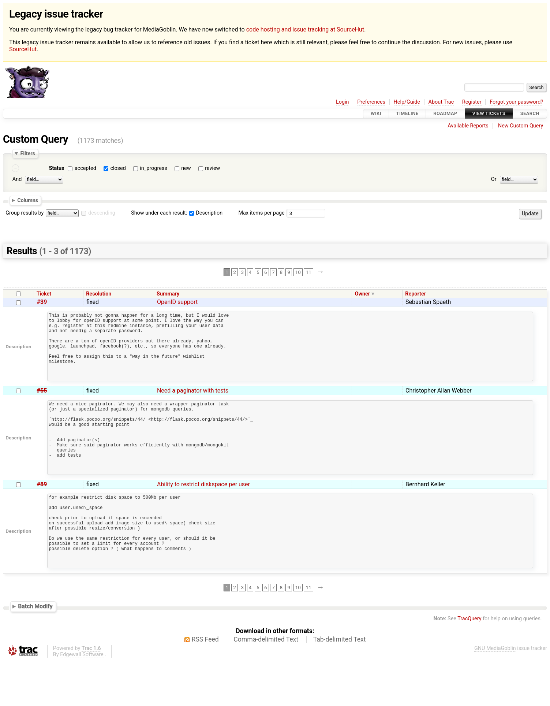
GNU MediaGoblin (495, 693)
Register (472, 102)
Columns (27, 200)
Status (56, 168)
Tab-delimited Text (339, 684)
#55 (42, 404)
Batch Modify (35, 651)
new (186, 168)
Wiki (376, 113)
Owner (362, 294)
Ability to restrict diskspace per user (203, 513)
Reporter (415, 294)
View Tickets (488, 113)
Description (205, 213)
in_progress (153, 168)
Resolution (98, 294)
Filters (27, 153)
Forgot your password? (516, 102)
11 (308, 272)
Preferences (371, 102)
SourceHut (23, 49)
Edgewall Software (82, 699)
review (212, 168)
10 (298, 272)
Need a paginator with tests (192, 404)
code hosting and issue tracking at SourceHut (305, 29)
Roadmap (445, 113)
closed (118, 168)
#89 (42, 513)
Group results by (24, 213)
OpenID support (177, 301)
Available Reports (468, 126)
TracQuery (469, 664)
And (17, 179)
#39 (42, 301)
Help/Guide (407, 102)
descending (101, 213)
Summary (168, 294)
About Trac (441, 102)
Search (529, 113)
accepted (85, 168)
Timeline (407, 113)
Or (494, 179)
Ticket (44, 294)
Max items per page (261, 213)
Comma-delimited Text (265, 684)
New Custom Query (520, 126)
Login (342, 102)
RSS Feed (205, 684)
